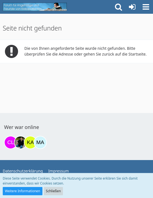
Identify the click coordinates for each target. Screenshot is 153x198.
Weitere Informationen (22, 191)
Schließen (53, 191)
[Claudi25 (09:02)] (10, 142)
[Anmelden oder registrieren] (132, 6)
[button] (145, 6)
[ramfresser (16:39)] (20, 142)
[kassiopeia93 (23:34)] (30, 142)
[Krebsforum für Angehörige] (35, 6)
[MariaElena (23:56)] (40, 142)
